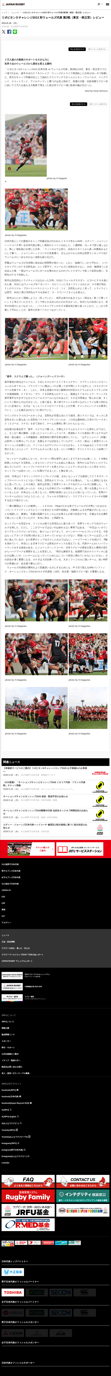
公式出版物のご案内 (10, 1054)
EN (101, 4)
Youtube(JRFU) (8, 1130)
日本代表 (5, 26)
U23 (3, 897)
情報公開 (5, 1028)
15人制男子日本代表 (19, 26)
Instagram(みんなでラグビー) (14, 1156)
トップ (4, 12)
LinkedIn (5, 1163)
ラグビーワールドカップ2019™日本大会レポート (22, 955)
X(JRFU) (5, 1110)
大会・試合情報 (8, 942)
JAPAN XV (6, 890)
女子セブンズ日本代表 (11, 877)
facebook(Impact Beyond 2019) (15, 1103)
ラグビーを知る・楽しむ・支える (16, 948)
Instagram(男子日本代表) (12, 1150)
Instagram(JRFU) (9, 1143)
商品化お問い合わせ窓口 (12, 1067)
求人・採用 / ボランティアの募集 (15, 1073)
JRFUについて (8, 1022)
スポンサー (6, 1041)
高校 (3, 909)
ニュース (15, 12)
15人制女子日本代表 (10, 884)
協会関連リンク (8, 1034)
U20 (3, 903)
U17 (3, 916)
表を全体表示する (77, 49)
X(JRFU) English (9, 1117)
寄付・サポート (8, 1047)
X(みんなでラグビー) (10, 1123)
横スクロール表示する (97, 49)
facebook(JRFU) (9, 1090)
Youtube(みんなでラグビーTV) (15, 1137)
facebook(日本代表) (10, 1096)
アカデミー (6, 923)
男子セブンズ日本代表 (11, 871)
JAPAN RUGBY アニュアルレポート (17, 961)
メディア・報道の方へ (11, 1060)
